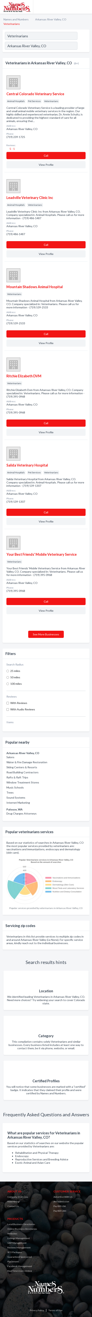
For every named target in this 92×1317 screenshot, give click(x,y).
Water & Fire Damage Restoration (26, 762)
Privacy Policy (37, 1310)
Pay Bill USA (59, 1206)
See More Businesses (46, 634)
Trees (10, 792)
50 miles (15, 677)
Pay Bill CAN (59, 1210)
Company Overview (17, 1196)
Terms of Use (55, 1310)
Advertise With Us (63, 1196)
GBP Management (16, 1242)
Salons (10, 757)
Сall (46, 155)
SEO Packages (14, 1252)
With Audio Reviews (22, 709)
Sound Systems (15, 797)
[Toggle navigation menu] (86, 7)
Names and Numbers (16, 19)
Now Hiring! (13, 1201)
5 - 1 (12, 148)
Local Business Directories (21, 1224)
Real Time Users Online (19, 1270)
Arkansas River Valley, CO (50, 19)
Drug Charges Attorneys (21, 813)
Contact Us (13, 1206)
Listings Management (18, 1238)
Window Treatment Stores (22, 782)
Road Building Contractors (22, 772)
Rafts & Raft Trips (17, 777)
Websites (12, 1233)
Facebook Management (19, 1266)
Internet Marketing (18, 802)
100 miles (16, 683)
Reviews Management (19, 1247)
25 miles (15, 670)
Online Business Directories (22, 1228)
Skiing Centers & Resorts (21, 767)
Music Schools (15, 787)
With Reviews (18, 703)
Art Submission (61, 1201)
